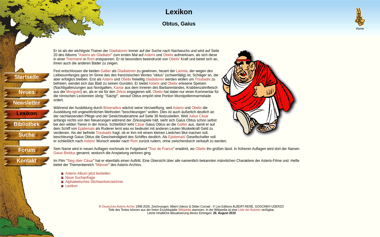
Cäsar (140, 124)
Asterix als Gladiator (95, 55)
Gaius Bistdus (64, 153)
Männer (102, 165)
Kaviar (119, 88)
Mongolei (73, 92)
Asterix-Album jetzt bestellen (87, 173)
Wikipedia (184, 209)
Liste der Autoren (249, 209)
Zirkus (121, 92)
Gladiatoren (118, 51)
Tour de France (161, 149)
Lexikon (71, 186)
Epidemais (86, 129)
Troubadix (202, 79)
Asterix (149, 55)
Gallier (106, 71)
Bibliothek (26, 124)
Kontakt (27, 161)
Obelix (168, 55)
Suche (26, 135)
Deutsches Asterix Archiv (118, 206)
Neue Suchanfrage (80, 178)
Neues (26, 92)
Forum (26, 150)
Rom (90, 59)
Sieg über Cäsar (80, 161)
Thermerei (74, 59)
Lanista (182, 71)
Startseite (26, 77)
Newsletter (26, 103)
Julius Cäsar (198, 116)
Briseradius (112, 108)
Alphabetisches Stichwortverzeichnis (94, 182)
